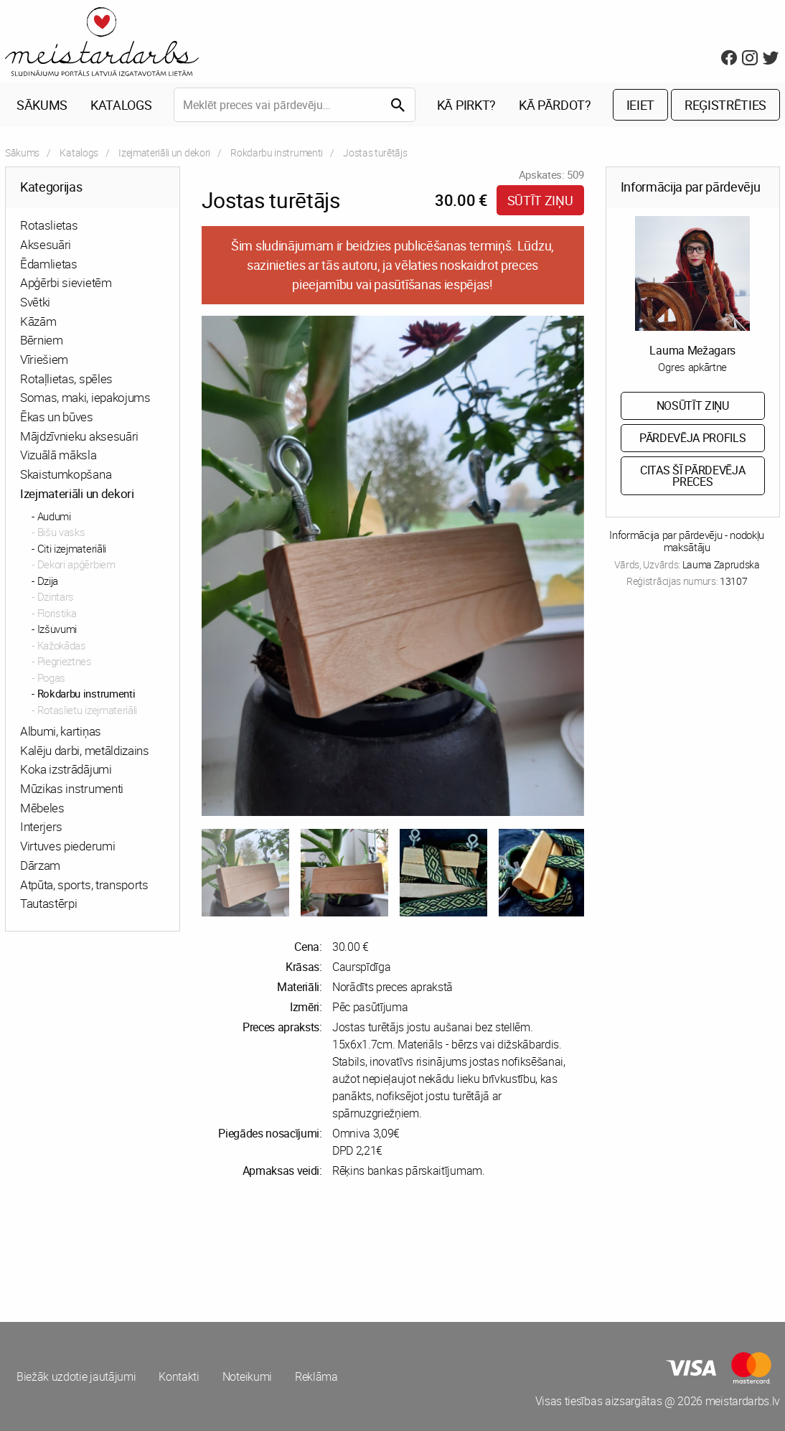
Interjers (41, 826)
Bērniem (41, 340)
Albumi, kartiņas (60, 731)
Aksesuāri (45, 244)
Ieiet (640, 104)
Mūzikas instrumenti (71, 788)
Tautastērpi (48, 903)
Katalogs (120, 104)
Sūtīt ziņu (540, 200)
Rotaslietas (48, 225)
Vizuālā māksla (58, 454)
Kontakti (179, 1376)
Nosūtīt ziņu (693, 405)
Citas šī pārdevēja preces (692, 475)
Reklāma (316, 1376)
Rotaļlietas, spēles (66, 378)
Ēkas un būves (56, 416)
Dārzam (40, 865)
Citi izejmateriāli (71, 548)
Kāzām (38, 321)
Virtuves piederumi (67, 846)
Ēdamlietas (48, 263)
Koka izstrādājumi (66, 769)
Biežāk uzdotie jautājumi (76, 1376)
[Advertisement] (196, 1250)
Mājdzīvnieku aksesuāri (79, 436)
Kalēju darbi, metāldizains (84, 750)
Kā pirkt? (466, 104)
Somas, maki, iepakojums (85, 397)
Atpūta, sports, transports (84, 884)
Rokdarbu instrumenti (276, 152)
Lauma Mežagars (692, 350)
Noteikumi (247, 1376)
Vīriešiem (44, 359)
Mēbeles (42, 807)
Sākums (42, 104)
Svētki (35, 302)
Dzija (47, 580)
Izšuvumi (57, 628)
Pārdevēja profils (692, 438)
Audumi (54, 516)
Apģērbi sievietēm (66, 282)
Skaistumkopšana (65, 474)
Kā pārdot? (555, 104)
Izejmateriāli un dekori (164, 152)
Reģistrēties (725, 104)
